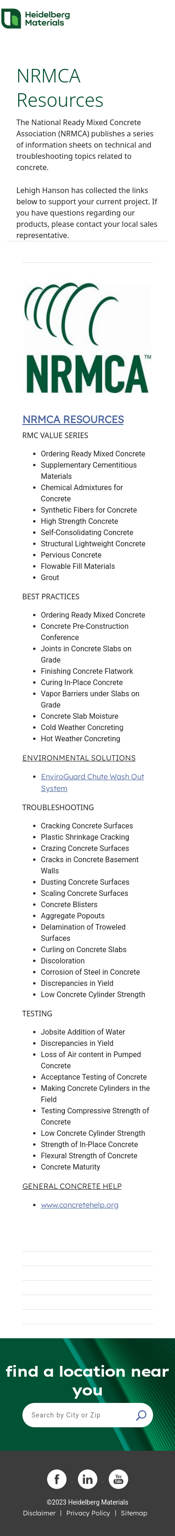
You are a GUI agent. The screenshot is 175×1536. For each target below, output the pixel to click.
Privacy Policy (88, 1513)
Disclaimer (39, 1513)
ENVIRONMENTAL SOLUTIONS (79, 757)
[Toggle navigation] (160, 16)
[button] (142, 1415)
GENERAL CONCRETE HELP (72, 1186)
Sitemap (134, 1513)
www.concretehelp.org (80, 1204)
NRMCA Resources (73, 419)
